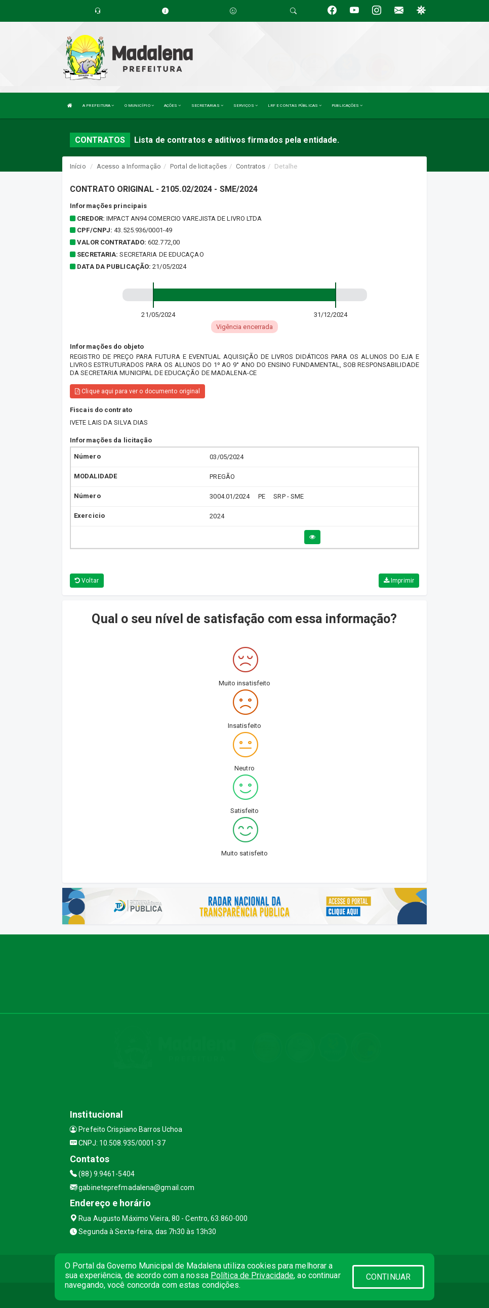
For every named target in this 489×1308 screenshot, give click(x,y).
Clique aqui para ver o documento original (137, 391)
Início (78, 166)
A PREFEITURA (98, 105)
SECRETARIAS (207, 105)
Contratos (250, 166)
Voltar (87, 580)
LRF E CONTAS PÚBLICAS (294, 105)
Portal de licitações (198, 166)
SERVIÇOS (245, 105)
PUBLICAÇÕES (347, 105)
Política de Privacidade (252, 1275)
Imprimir (399, 580)
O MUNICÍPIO (139, 105)
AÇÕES (172, 105)
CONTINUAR (388, 1277)
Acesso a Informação (129, 166)
